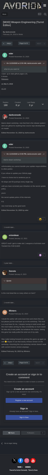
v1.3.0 (3, 89)
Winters (12, 311)
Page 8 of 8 (24, 43)
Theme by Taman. (33, 470)
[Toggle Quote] (4, 63)
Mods (21, 34)
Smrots (12, 271)
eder (11, 53)
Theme (20, 467)
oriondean (14, 235)
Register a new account (24, 400)
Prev (9, 43)
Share (11, 433)
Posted (19, 57)
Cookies (28, 467)
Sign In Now (23, 417)
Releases (4, 79)
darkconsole (10, 32)
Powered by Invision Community (18, 470)
